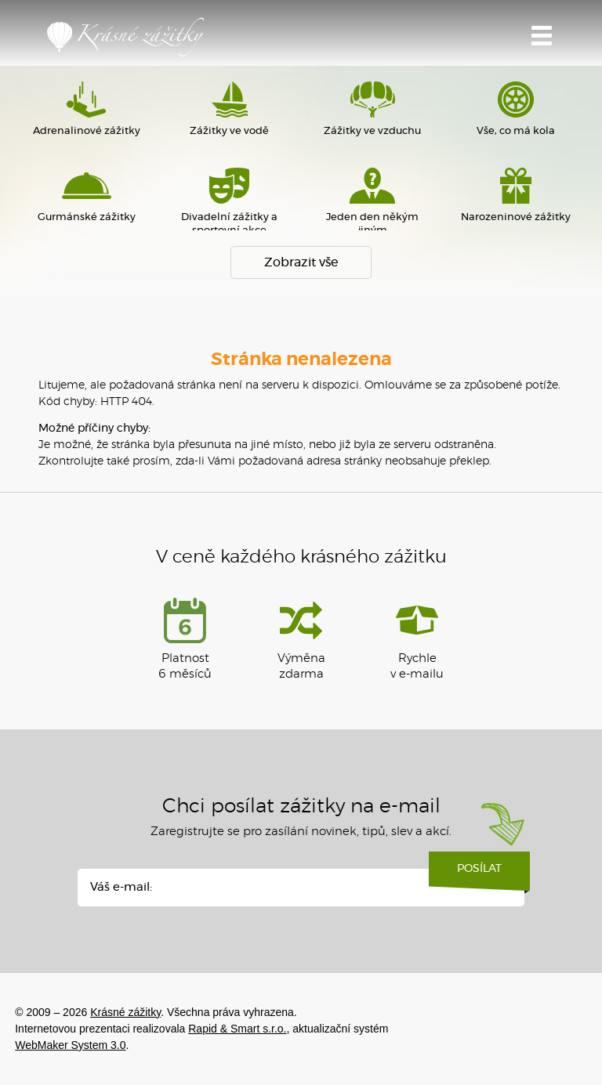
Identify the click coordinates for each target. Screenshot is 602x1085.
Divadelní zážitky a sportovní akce (229, 202)
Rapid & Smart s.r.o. (237, 1028)
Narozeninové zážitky (515, 195)
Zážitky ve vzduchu (372, 108)
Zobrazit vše (301, 262)
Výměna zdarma (301, 639)
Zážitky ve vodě (229, 108)
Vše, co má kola (515, 108)
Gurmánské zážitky (86, 195)
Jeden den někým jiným (372, 202)
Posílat (479, 874)
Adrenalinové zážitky (86, 108)
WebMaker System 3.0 (70, 1045)
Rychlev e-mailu (417, 639)
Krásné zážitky (125, 36)
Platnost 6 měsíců (185, 639)
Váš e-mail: (121, 887)
